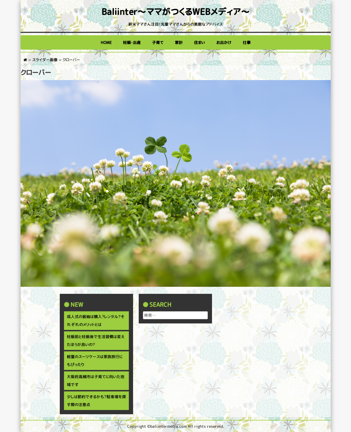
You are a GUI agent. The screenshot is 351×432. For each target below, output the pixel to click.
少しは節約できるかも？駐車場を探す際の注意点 (96, 400)
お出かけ (223, 42)
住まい (199, 42)
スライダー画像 (45, 59)
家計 (179, 42)
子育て (158, 42)
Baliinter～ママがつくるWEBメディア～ (175, 12)
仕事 (247, 42)
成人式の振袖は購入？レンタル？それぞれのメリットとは (96, 320)
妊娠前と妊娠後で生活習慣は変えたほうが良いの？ (96, 340)
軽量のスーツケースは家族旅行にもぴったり (95, 360)
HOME (106, 42)
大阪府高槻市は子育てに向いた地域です (95, 380)
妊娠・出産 (132, 42)
